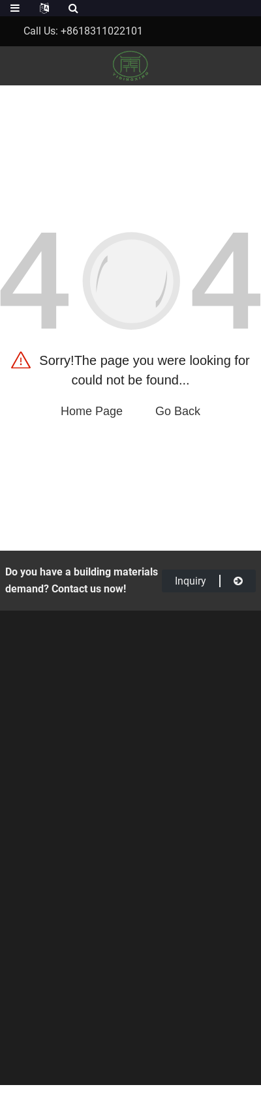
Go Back (177, 411)
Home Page (92, 411)
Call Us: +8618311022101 (83, 31)
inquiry (209, 581)
